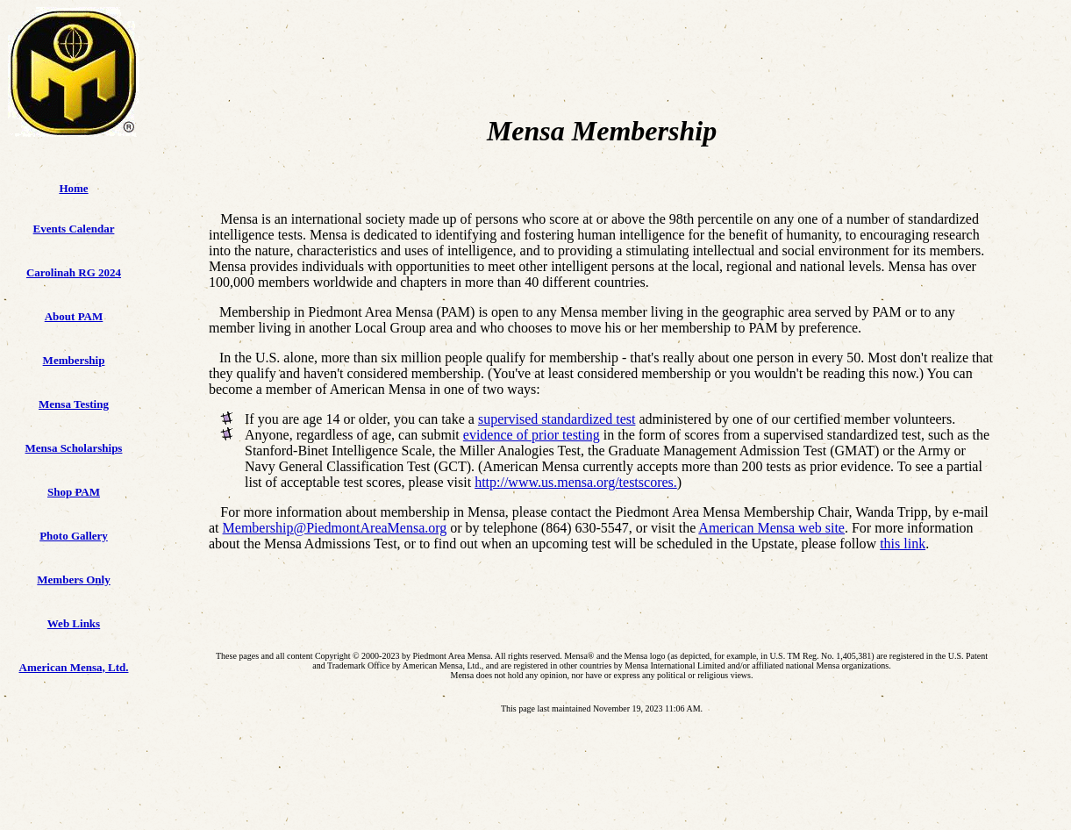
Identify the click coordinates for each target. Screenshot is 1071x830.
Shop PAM (73, 491)
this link (902, 543)
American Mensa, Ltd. (74, 667)
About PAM (74, 316)
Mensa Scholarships (74, 447)
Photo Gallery (73, 535)
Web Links (73, 623)
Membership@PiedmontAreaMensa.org (335, 527)
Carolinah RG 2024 (73, 272)
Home (73, 188)
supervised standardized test (557, 418)
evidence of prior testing (531, 434)
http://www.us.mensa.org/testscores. (576, 482)
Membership (74, 360)
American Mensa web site (771, 527)
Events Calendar (74, 228)
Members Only (73, 579)
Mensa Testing (74, 404)
